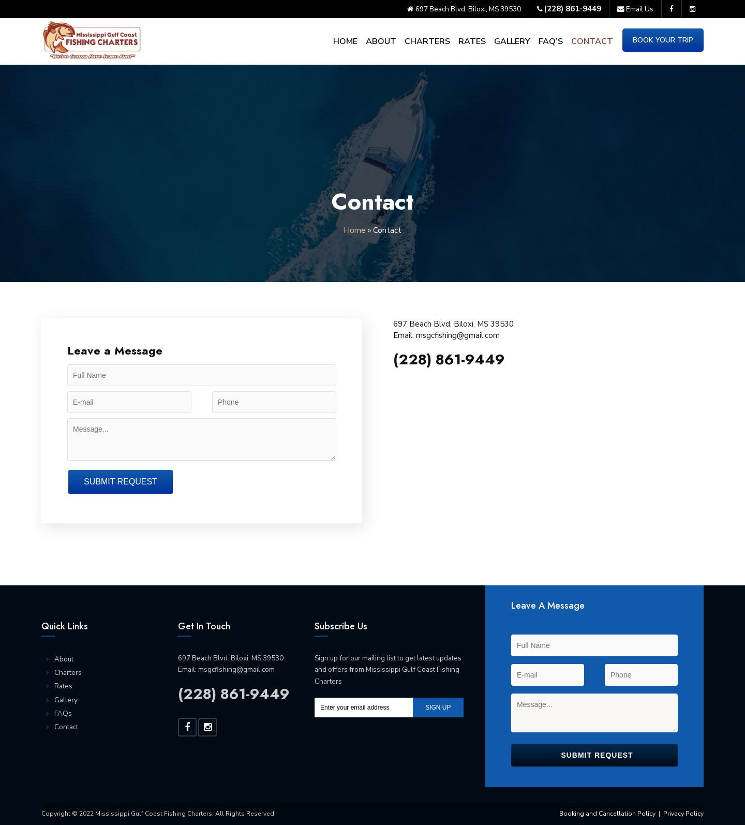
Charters (427, 41)
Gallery (512, 41)
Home (345, 41)
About (381, 41)
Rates (472, 41)
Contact (592, 41)
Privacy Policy (683, 813)
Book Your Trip (663, 40)
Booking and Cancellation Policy (607, 813)
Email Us (635, 9)
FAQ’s (551, 41)
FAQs (63, 713)
